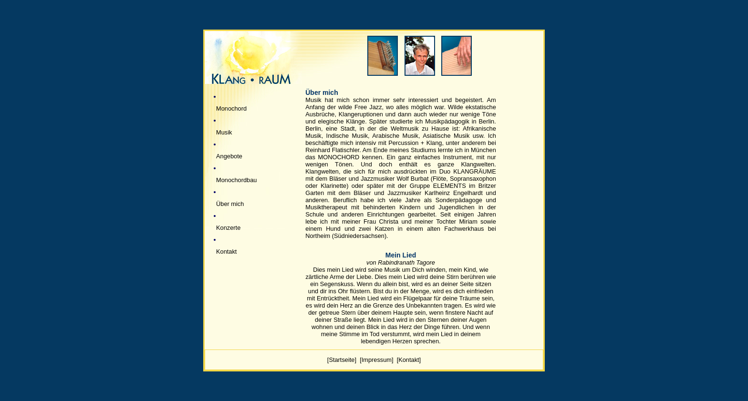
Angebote (229, 156)
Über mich (230, 203)
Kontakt (226, 251)
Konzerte (228, 227)
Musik (224, 132)
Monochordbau (236, 180)
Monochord (231, 108)
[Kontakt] (409, 359)
